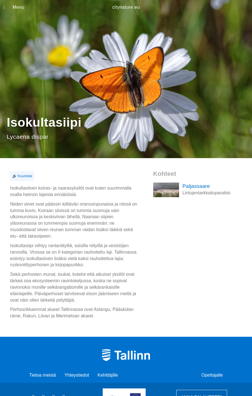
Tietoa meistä (42, 375)
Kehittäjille (108, 375)
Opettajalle (212, 375)
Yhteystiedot (76, 375)
